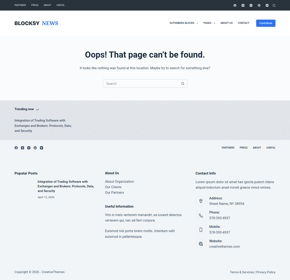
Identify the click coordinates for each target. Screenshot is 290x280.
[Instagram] (251, 5)
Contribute (265, 23)
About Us (227, 23)
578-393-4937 (219, 218)
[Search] (274, 5)
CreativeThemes (53, 272)
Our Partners (114, 193)
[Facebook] (235, 5)
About (47, 5)
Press (34, 5)
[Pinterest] (259, 5)
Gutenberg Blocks (185, 23)
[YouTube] (267, 5)
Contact (243, 23)
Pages (210, 23)
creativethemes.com (224, 247)
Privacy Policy (265, 272)
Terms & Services (242, 272)
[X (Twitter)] (243, 5)
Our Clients (113, 187)
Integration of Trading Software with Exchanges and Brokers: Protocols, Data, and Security (43, 126)
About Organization (119, 182)
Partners (20, 5)
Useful (60, 5)
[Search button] (183, 83)
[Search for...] (141, 83)
